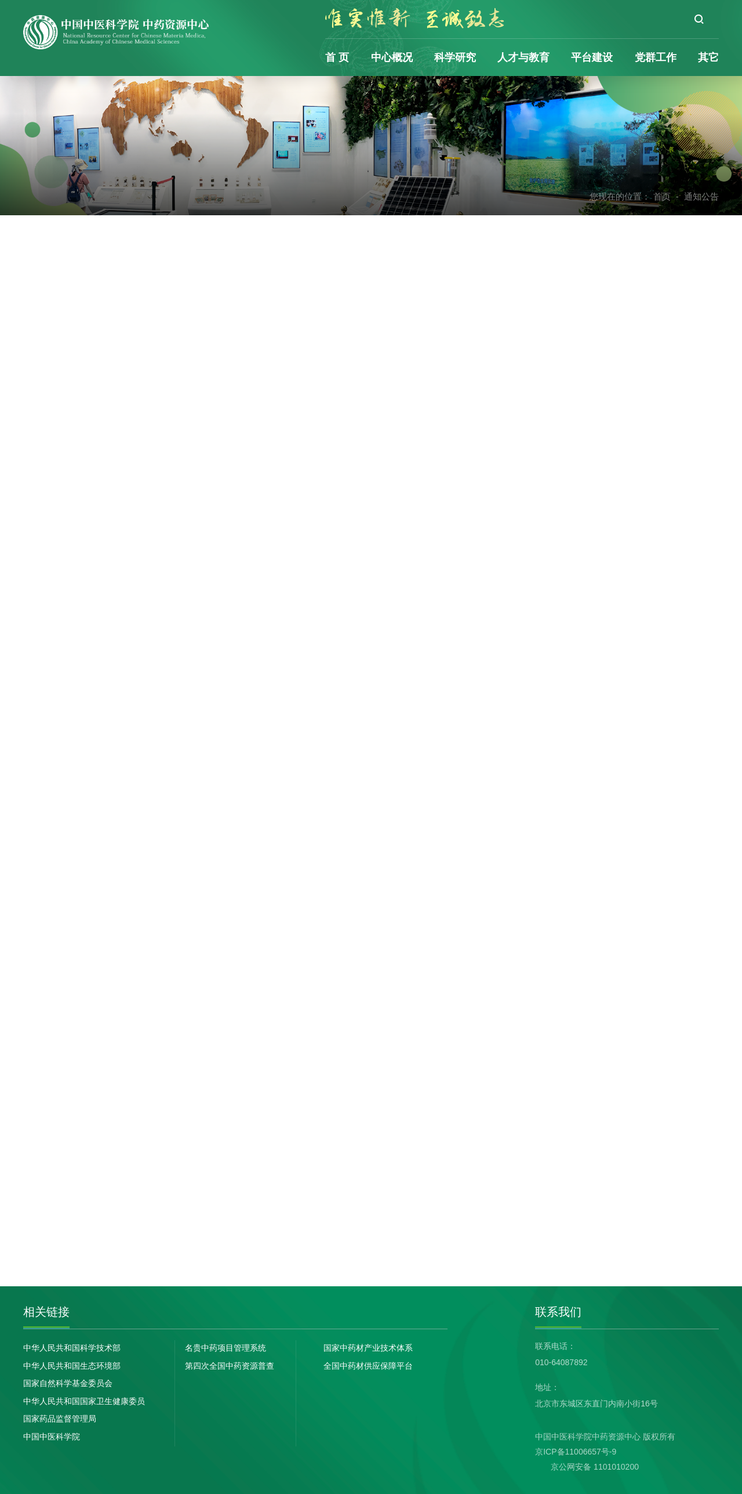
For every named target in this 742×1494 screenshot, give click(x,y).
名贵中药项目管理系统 (225, 1347)
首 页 (337, 57)
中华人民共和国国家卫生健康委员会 (84, 1403)
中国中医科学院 (51, 1436)
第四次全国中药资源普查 (229, 1365)
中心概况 (392, 57)
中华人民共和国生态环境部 (72, 1365)
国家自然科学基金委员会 (67, 1383)
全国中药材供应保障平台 (368, 1365)
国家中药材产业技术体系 (368, 1347)
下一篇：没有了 (264, 1243)
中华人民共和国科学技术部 (72, 1347)
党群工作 (655, 57)
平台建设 (592, 57)
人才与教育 (523, 57)
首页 (662, 196)
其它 (708, 57)
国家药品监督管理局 (59, 1418)
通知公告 (701, 196)
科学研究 (455, 57)
